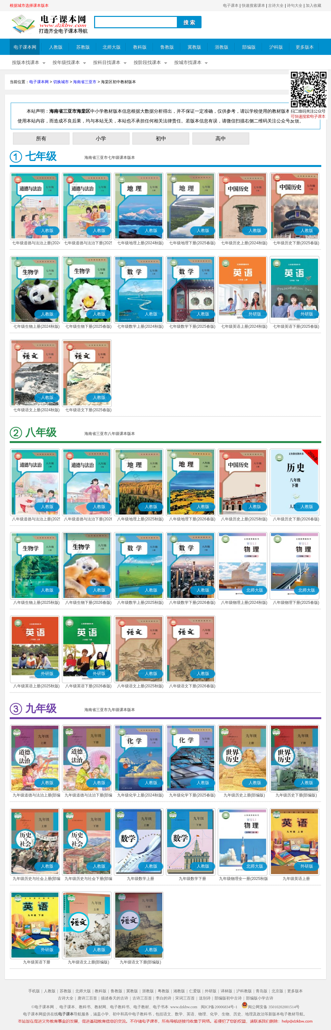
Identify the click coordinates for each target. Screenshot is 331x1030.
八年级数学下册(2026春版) (192, 602)
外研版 (210, 991)
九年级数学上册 (140, 878)
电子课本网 (25, 47)
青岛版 (261, 991)
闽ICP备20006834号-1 (219, 1007)
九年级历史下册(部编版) (296, 795)
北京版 (277, 991)
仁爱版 (195, 991)
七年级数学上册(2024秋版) (140, 326)
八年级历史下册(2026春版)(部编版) (296, 520)
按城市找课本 (188, 62)
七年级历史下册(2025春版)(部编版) (296, 244)
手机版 (34, 991)
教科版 (140, 47)
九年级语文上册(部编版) (88, 962)
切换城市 (61, 82)
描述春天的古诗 (114, 998)
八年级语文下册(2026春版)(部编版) (192, 687)
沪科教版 (244, 991)
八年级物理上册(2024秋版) (244, 602)
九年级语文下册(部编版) (140, 962)
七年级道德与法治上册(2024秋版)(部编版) (36, 244)
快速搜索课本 (253, 5)
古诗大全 (276, 5)
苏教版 (83, 47)
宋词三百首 (185, 998)
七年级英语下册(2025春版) (296, 326)
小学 (101, 138)
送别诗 (205, 998)
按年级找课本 (66, 62)
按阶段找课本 (147, 62)
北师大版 (112, 47)
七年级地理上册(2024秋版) (140, 243)
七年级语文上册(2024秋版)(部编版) (36, 410)
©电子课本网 (42, 1007)
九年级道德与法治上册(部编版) (37, 796)
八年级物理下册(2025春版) (296, 602)
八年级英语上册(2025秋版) (36, 686)
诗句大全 (294, 5)
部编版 (249, 47)
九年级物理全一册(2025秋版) (244, 878)
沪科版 (276, 47)
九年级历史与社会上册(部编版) (37, 879)
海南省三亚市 (84, 82)
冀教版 (194, 47)
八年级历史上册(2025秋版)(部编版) (244, 520)
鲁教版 (167, 47)
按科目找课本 (106, 62)
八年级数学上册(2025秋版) (140, 602)
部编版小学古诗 (259, 998)
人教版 (56, 47)
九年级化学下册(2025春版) (192, 795)
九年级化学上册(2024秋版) (140, 795)
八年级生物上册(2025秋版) (36, 602)
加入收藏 (313, 5)
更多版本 (305, 47)
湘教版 (179, 991)
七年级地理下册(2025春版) (192, 243)
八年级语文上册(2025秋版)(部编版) (140, 687)
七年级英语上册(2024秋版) (244, 326)
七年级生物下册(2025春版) (88, 326)
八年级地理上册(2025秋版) (140, 519)
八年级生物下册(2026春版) (88, 602)
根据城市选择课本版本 (29, 5)
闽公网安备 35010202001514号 (270, 1007)
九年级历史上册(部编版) (244, 795)
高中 (220, 138)
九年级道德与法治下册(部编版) (89, 796)
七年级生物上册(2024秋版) (36, 326)
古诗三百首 (142, 998)
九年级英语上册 (296, 878)
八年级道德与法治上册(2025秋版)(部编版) (36, 520)
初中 (161, 138)
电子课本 (231, 5)
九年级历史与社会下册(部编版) (89, 879)
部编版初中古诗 (228, 998)
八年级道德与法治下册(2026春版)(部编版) (88, 520)
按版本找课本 (25, 62)
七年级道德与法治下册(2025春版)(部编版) (88, 244)
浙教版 (221, 47)
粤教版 (163, 991)
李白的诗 (163, 998)
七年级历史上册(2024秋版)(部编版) (244, 244)
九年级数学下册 (192, 878)
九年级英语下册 (36, 962)
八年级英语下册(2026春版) (88, 686)
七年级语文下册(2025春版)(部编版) (88, 410)
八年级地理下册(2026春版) (192, 519)
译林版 (226, 991)
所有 (41, 138)
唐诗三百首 (87, 998)
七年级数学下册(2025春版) (192, 326)
